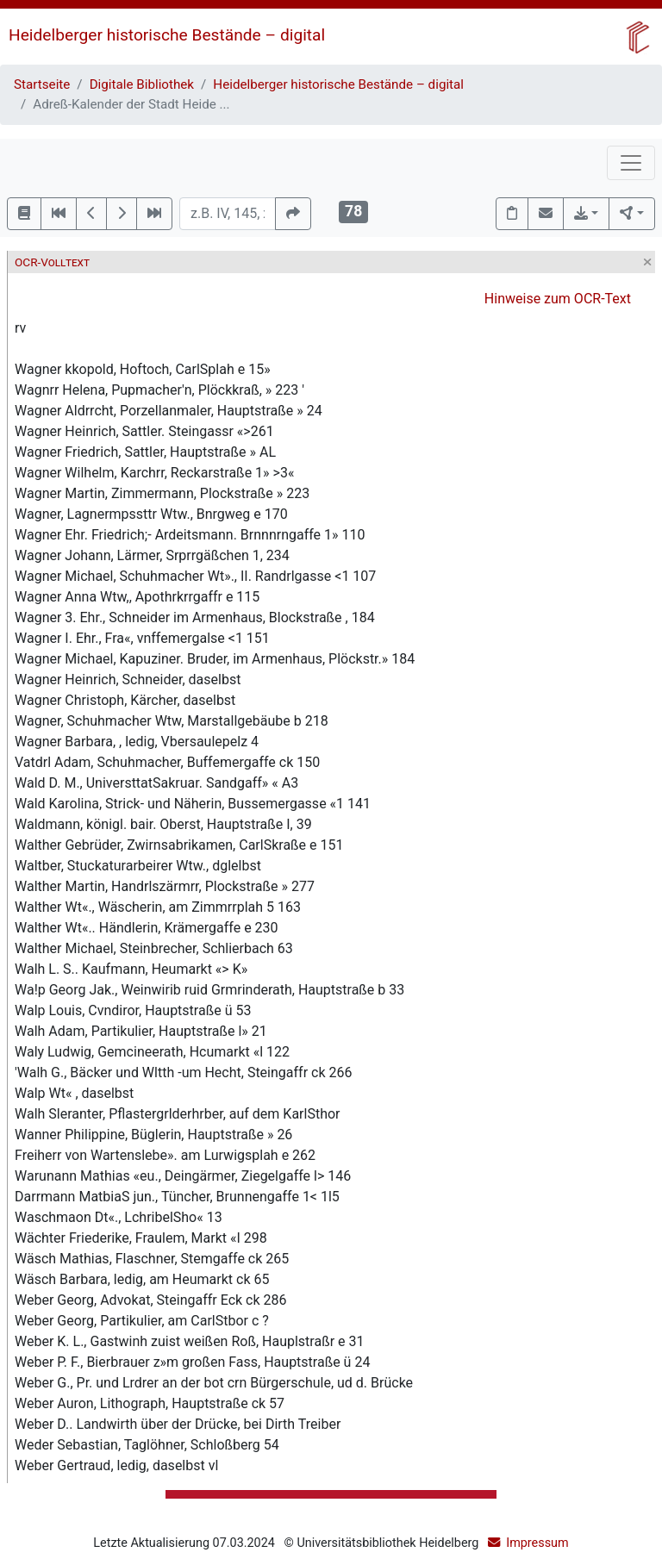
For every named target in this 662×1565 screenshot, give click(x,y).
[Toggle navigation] (631, 163)
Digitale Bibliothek (142, 84)
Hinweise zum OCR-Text (557, 298)
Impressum (537, 1543)
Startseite (42, 84)
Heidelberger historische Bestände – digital (167, 35)
